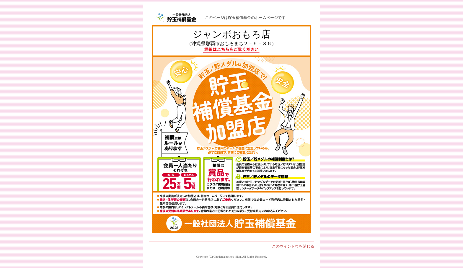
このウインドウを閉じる (293, 246)
